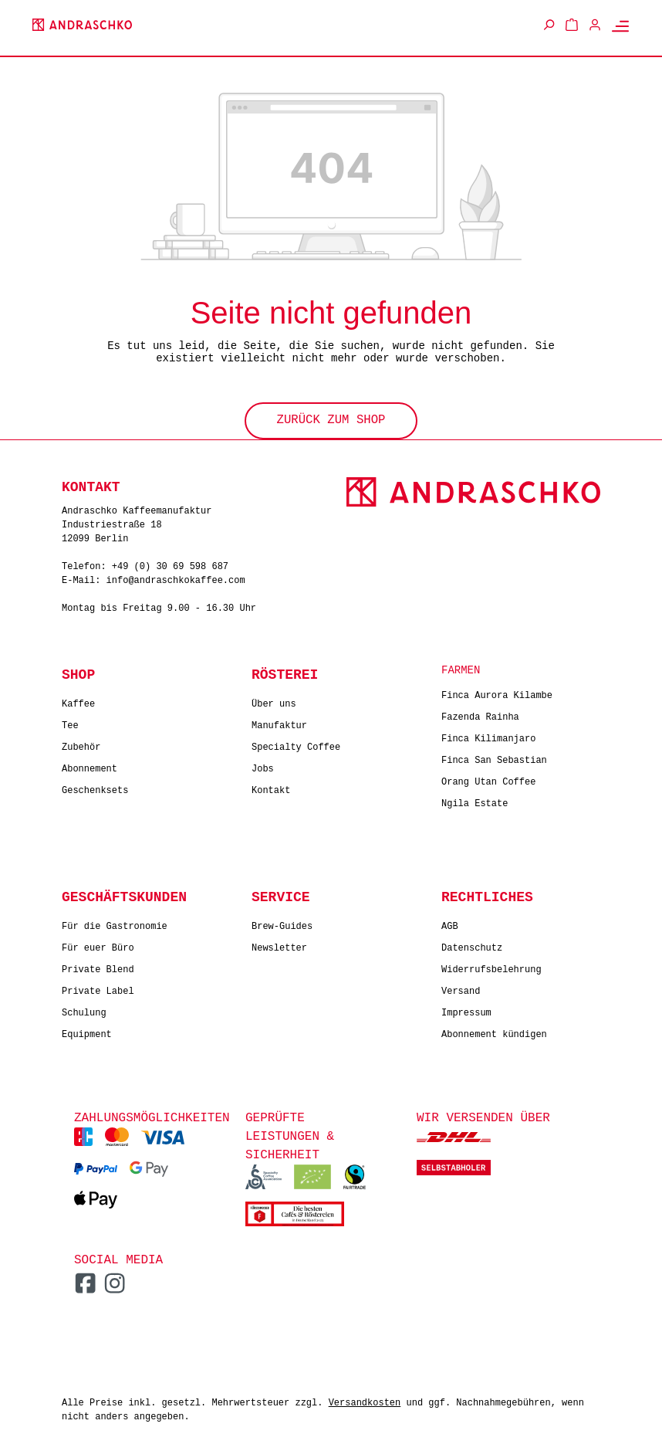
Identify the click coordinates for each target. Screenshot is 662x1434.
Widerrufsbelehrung (491, 966)
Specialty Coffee (296, 744)
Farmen (460, 669)
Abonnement (89, 765)
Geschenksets (95, 787)
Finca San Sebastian (494, 757)
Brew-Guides (282, 923)
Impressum (466, 1009)
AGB (449, 923)
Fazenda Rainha (480, 713)
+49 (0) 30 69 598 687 (170, 564)
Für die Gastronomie (114, 923)
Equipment (87, 1031)
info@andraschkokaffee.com (175, 578)
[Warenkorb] (572, 25)
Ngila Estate (474, 800)
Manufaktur (279, 722)
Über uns (274, 700)
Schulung (84, 1009)
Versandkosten (365, 1400)
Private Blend (98, 966)
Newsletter (279, 944)
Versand (460, 988)
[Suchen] (549, 25)
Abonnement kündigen (494, 1031)
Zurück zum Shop (331, 419)
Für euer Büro (98, 944)
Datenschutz (471, 944)
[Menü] (620, 25)
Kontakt (271, 787)
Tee (70, 722)
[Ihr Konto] (595, 25)
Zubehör (81, 744)
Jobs (263, 765)
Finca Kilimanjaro (488, 735)
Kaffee (78, 700)
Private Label (98, 988)
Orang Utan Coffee (488, 778)
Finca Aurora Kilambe (496, 692)
